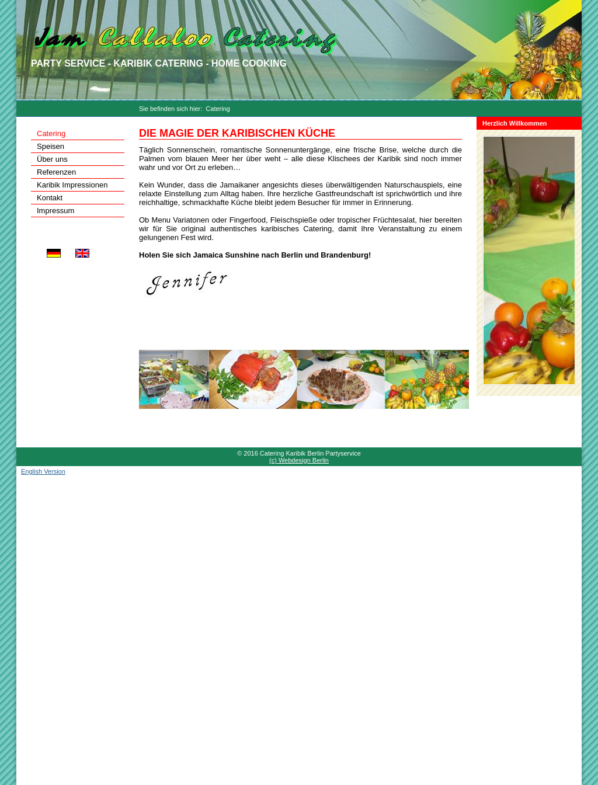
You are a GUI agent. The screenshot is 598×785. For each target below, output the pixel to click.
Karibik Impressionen (72, 184)
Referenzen (56, 172)
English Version (43, 471)
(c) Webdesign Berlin (299, 460)
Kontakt (49, 197)
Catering (218, 108)
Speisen (50, 146)
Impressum (55, 210)
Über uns (52, 159)
